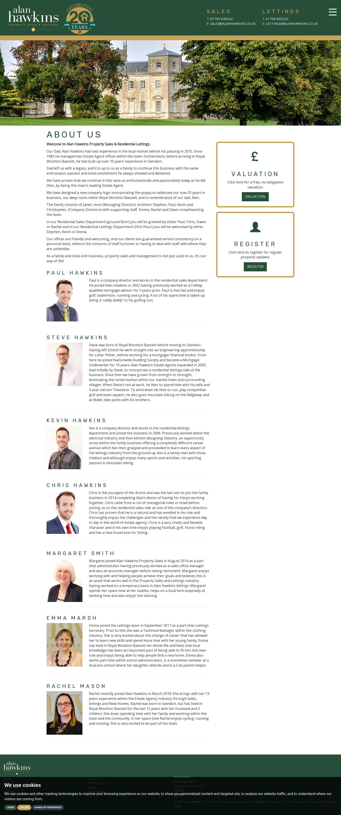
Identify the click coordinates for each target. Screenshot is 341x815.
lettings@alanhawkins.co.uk (292, 23)
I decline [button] (24, 807)
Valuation (255, 196)
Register (255, 266)
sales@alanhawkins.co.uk (233, 23)
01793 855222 (277, 19)
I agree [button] (11, 807)
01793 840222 (221, 19)
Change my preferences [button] (48, 807)
